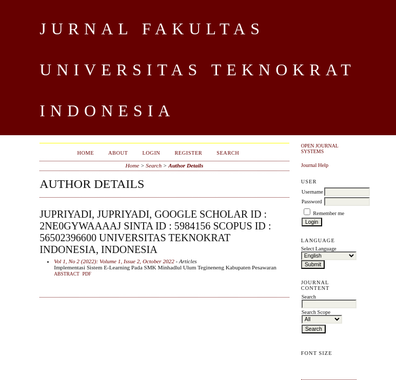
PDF (86, 274)
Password (312, 201)
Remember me (328, 213)
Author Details (185, 165)
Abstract (67, 274)
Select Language (318, 248)
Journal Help (314, 165)
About (118, 153)
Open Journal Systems (320, 148)
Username (312, 192)
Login (151, 153)
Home (85, 153)
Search (227, 153)
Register (188, 153)
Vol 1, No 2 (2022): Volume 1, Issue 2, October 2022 (114, 261)
